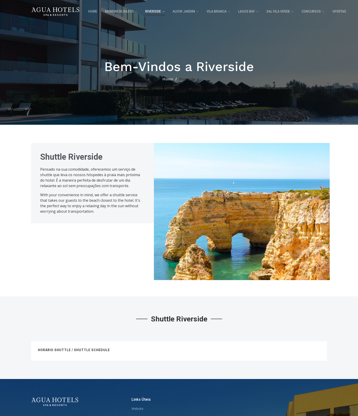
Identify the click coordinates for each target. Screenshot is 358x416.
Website (137, 408)
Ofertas (339, 11)
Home (92, 11)
